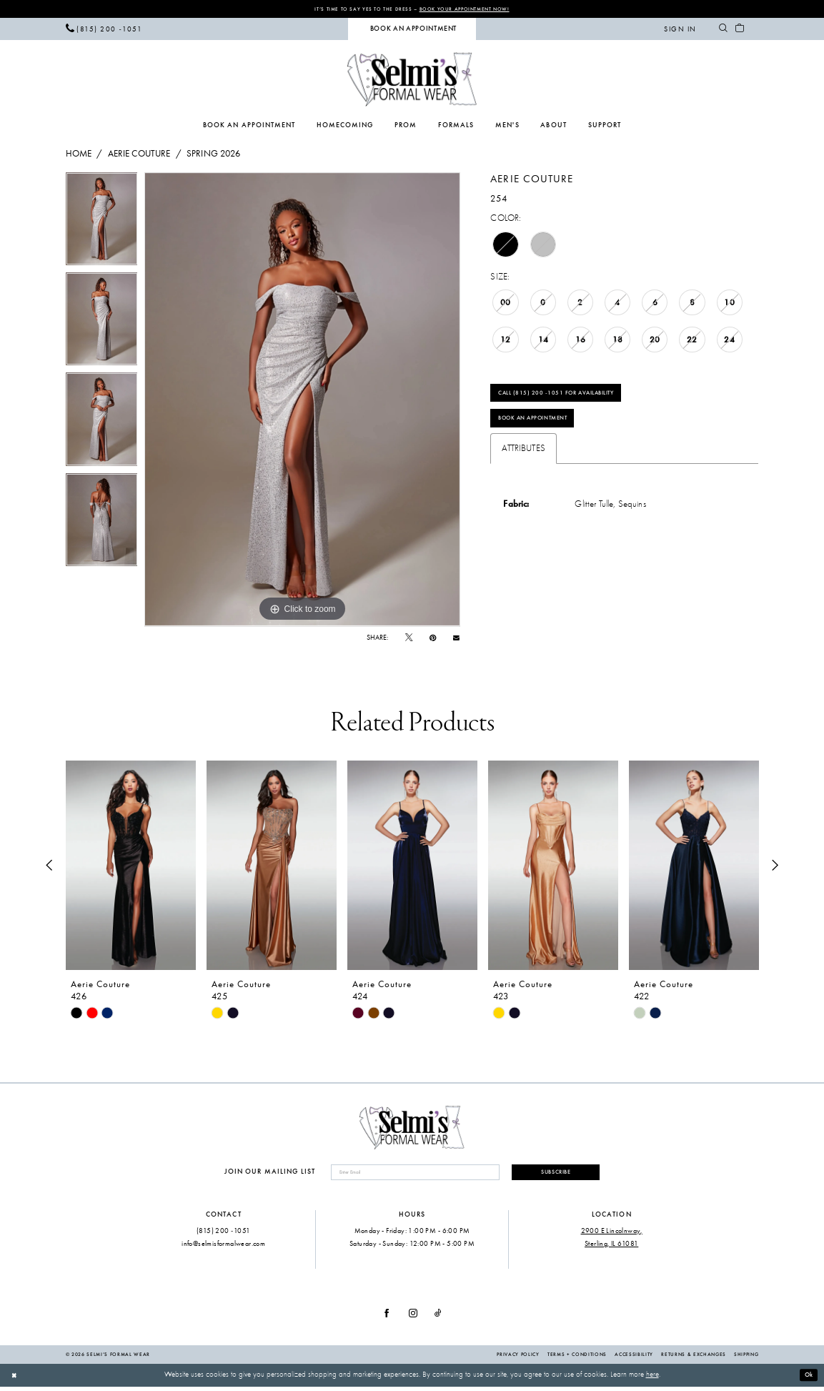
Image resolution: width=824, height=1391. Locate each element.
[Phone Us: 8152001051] (104, 30)
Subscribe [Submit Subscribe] (546, 1175)
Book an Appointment (543, 427)
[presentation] (131, 866)
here (652, 1379)
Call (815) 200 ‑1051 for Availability (571, 397)
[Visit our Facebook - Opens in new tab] (387, 1318)
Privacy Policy (518, 1358)
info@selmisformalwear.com (223, 1248)
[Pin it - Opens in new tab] (433, 639)
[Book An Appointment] (411, 30)
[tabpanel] (102, 224)
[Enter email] (405, 1175)
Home (79, 154)
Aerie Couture (139, 154)
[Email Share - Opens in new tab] (456, 639)
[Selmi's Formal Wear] (411, 80)
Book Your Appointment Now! (475, 9)
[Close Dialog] (15, 1379)
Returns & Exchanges (693, 1358)
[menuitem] (104, 30)
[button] (680, 30)
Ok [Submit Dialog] (807, 1379)
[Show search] (723, 30)
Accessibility (634, 1358)
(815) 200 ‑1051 (223, 1235)
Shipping (746, 1358)
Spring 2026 (214, 154)
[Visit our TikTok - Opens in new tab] (438, 1318)
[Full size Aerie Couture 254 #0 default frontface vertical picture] (302, 401)
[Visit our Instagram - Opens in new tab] (413, 1318)
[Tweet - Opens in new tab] (408, 639)
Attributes (523, 460)
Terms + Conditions (577, 1358)
